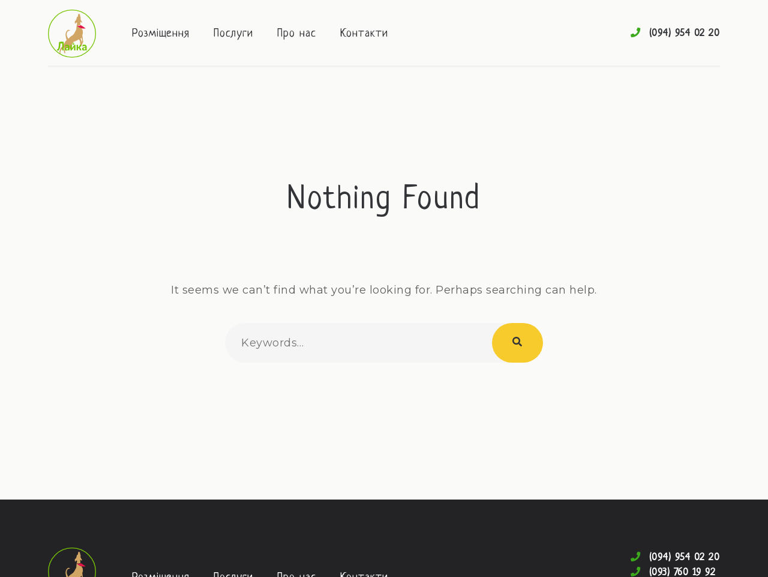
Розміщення (161, 34)
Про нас (296, 34)
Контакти (364, 34)
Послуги (233, 34)
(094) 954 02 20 (685, 33)
